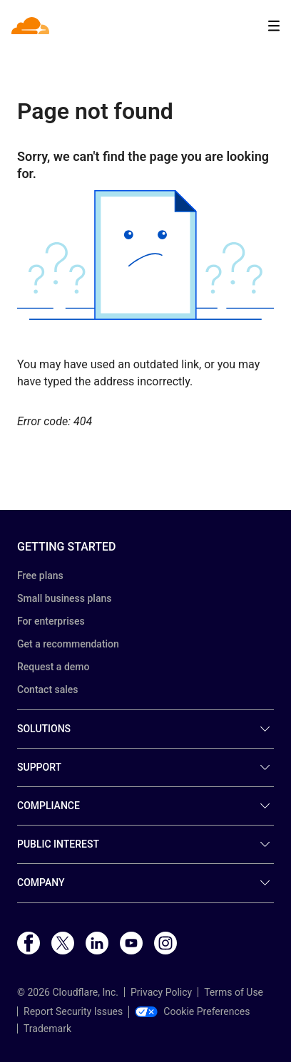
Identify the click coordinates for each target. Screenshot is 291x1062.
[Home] (31, 25)
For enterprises (51, 621)
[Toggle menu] (274, 26)
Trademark (47, 1029)
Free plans (40, 575)
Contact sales (47, 689)
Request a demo (53, 666)
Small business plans (64, 598)
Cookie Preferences (192, 1011)
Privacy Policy (161, 992)
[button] (145, 255)
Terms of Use (233, 992)
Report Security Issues (73, 1011)
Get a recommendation (68, 644)
